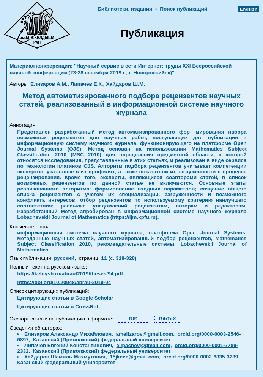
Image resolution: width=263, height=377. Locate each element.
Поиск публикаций (183, 9)
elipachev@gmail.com (143, 345)
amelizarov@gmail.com (144, 334)
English (248, 9)
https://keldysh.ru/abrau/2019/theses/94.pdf (70, 273)
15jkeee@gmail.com (134, 357)
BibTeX (167, 319)
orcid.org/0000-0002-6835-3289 (200, 357)
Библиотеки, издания (125, 9)
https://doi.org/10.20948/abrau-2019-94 (64, 282)
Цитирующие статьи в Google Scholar (65, 298)
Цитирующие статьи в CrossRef (57, 306)
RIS (133, 319)
